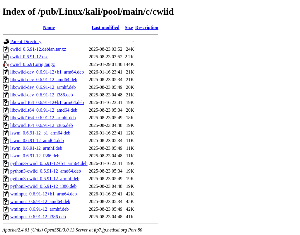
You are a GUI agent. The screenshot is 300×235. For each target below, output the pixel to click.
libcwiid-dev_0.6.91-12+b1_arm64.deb (47, 71)
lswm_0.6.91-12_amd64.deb (37, 140)
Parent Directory (25, 41)
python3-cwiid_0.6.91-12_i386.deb (43, 186)
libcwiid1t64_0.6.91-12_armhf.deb (43, 117)
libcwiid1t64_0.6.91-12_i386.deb (41, 125)
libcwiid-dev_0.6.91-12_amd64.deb (43, 79)
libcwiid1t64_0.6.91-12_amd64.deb (43, 110)
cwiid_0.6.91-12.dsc (29, 56)
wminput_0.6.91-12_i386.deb (38, 216)
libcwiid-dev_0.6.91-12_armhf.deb (43, 87)
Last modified (106, 27)
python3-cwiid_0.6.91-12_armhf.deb (44, 178)
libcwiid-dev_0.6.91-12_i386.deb (41, 94)
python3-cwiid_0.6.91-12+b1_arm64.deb (49, 163)
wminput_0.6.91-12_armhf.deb (39, 209)
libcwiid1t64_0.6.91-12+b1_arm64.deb (47, 102)
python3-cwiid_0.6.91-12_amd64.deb (45, 170)
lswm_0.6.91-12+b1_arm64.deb (40, 132)
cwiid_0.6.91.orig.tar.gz (32, 64)
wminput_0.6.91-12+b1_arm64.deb (43, 193)
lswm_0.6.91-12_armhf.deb (36, 148)
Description (146, 27)
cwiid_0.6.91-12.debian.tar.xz (38, 49)
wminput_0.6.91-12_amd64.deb (40, 201)
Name (49, 27)
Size (129, 27)
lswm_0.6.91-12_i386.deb (34, 155)
